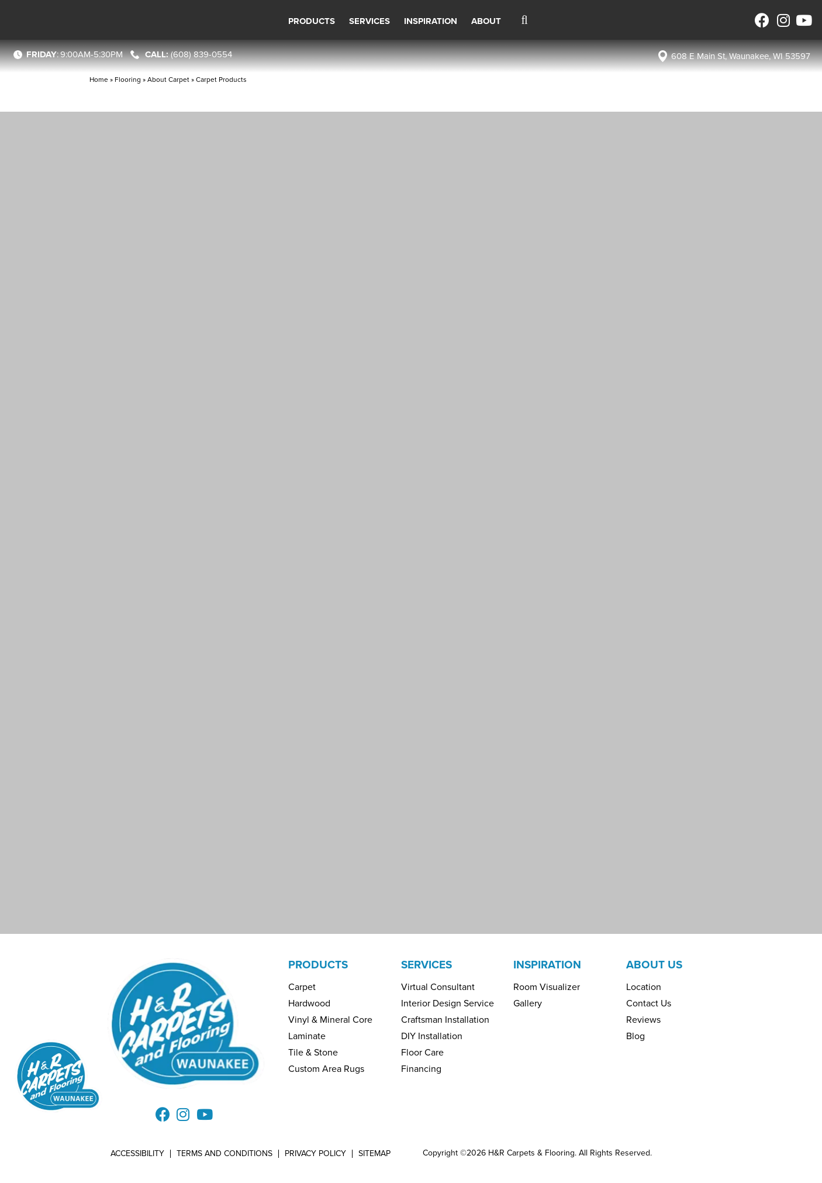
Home (98, 79)
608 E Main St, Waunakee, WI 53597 (740, 56)
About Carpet (168, 79)
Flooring (128, 79)
